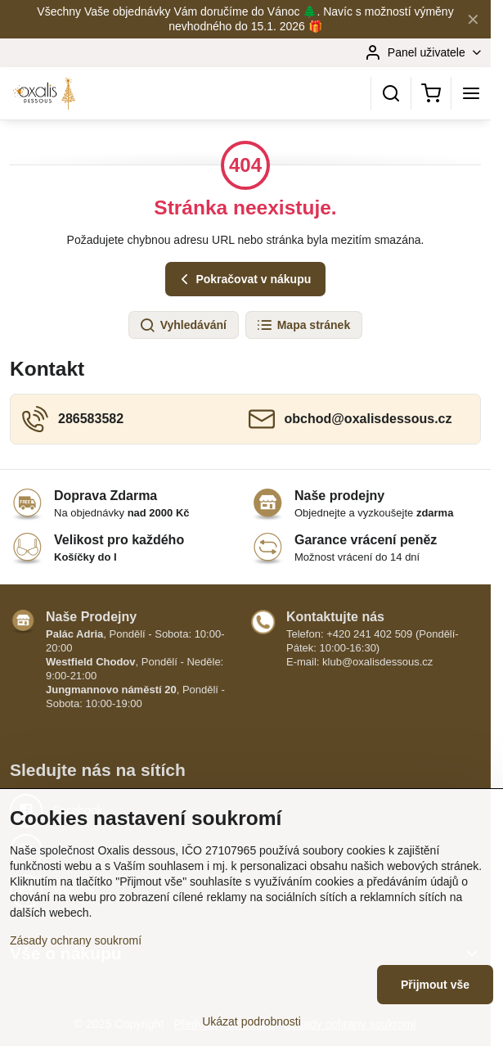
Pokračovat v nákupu (244, 279)
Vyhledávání (183, 326)
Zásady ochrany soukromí (75, 940)
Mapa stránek (303, 326)
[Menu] (471, 93)
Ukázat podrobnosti (251, 1021)
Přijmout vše (435, 984)
